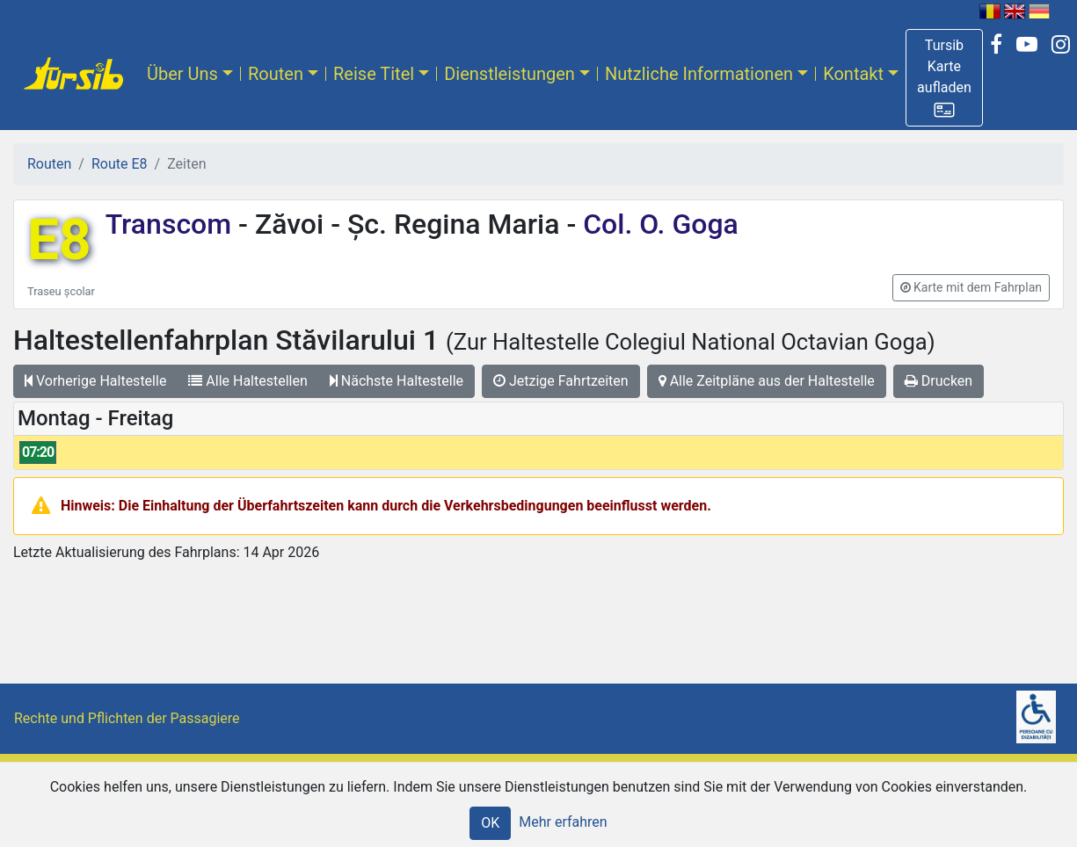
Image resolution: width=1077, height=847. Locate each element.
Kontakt (853, 74)
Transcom (172, 224)
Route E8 (119, 164)
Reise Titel (373, 74)
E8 (59, 240)
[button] (944, 78)
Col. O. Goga (657, 224)
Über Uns (182, 74)
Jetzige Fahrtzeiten (561, 381)
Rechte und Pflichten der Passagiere (127, 718)
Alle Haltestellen (247, 381)
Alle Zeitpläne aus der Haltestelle (767, 381)
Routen (275, 74)
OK (490, 822)
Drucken (938, 381)
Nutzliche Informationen (699, 74)
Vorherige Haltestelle (95, 381)
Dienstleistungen (509, 74)
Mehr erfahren (563, 822)
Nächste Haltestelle (396, 381)
